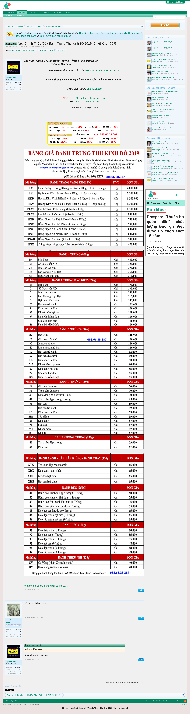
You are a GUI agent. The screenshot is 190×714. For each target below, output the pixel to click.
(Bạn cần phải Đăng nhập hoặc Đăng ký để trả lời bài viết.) (125, 682)
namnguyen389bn (158, 168)
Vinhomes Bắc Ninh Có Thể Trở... (163, 166)
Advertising (57, 12)
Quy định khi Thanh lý (116, 33)
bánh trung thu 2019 (29, 50)
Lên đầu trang (178, 701)
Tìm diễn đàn (9, 15)
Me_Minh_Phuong (158, 123)
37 (20, 85)
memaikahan (156, 99)
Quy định (184, 704)
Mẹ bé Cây (155, 73)
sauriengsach (156, 67)
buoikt (154, 129)
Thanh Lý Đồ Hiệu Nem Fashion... (163, 128)
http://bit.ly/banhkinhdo (87, 101)
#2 (141, 618)
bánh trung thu (15, 50)
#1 (141, 590)
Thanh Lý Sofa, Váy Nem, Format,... (163, 59)
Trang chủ (11, 12)
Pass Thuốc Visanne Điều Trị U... (163, 71)
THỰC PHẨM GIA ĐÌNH (23, 46)
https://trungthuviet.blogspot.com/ (87, 98)
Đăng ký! (165, 25)
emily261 (155, 93)
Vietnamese (19, 701)
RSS (185, 701)
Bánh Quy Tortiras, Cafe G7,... (162, 97)
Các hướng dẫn (45, 12)
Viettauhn (155, 43)
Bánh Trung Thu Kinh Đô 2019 (101, 70)
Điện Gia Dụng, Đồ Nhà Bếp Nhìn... (163, 77)
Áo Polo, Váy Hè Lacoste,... (161, 122)
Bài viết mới (20, 15)
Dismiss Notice (142, 33)
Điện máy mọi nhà (158, 79)
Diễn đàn (22, 12)
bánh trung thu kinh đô (46, 50)
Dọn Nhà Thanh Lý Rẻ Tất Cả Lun (163, 53)
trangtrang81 (156, 105)
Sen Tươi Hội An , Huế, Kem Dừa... (163, 65)
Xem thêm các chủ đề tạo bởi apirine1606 (46, 585)
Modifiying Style (9, 701)
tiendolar (155, 55)
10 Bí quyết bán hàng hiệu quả (55, 36)
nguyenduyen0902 (158, 156)
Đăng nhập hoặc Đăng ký (175, 2)
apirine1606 (38, 46)
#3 (141, 660)
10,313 (19, 636)
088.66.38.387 (94, 89)
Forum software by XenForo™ (21, 704)
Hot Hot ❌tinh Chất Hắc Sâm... (162, 103)
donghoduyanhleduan (13, 621)
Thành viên (32, 12)
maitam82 (155, 61)
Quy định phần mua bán (91, 33)
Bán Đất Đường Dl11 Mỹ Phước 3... (163, 154)
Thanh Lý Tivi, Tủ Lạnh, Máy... (162, 41)
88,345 (19, 632)
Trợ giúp (162, 701)
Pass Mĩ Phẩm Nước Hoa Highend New (165, 91)
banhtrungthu (61, 50)
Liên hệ (67, 12)
